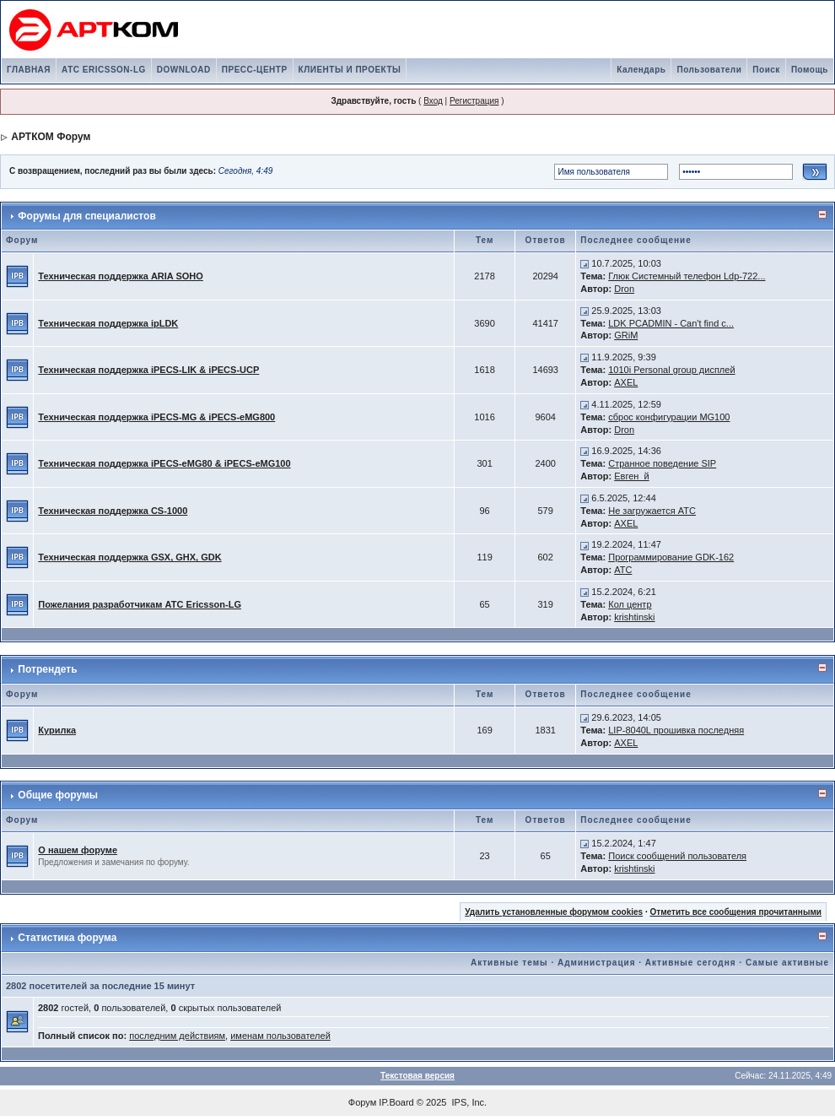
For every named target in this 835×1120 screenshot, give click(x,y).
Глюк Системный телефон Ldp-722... (686, 276)
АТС (623, 570)
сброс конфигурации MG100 (669, 417)
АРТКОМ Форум (50, 137)
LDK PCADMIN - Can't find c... (671, 323)
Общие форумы (58, 795)
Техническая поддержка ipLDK (108, 323)
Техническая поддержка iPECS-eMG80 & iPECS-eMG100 (164, 463)
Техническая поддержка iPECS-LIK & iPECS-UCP (148, 370)
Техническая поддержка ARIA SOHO (120, 276)
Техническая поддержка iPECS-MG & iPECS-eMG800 (156, 417)
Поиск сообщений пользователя (677, 856)
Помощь (809, 69)
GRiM (626, 335)
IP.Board (396, 1102)
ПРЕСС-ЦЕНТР (255, 69)
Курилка (57, 730)
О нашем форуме (77, 850)
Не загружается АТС (652, 511)
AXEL (626, 382)
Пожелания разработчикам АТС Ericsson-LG (139, 604)
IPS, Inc (468, 1102)
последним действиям (177, 1036)
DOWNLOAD (184, 69)
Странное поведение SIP (662, 463)
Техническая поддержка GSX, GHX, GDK (129, 557)
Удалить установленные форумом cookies (554, 912)
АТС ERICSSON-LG (104, 69)
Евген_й (631, 476)
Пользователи (708, 69)
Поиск (766, 69)
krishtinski (634, 617)
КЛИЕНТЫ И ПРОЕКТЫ (350, 69)
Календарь (641, 69)
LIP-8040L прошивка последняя (676, 730)
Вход (433, 101)
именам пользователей (280, 1036)
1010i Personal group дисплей (671, 370)
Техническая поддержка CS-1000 (112, 511)
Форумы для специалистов (86, 216)
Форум (362, 1102)
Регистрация (474, 101)
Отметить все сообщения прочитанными (735, 912)
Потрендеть (47, 669)
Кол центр (629, 604)
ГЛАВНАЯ (29, 69)
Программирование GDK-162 (671, 557)
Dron (624, 289)
